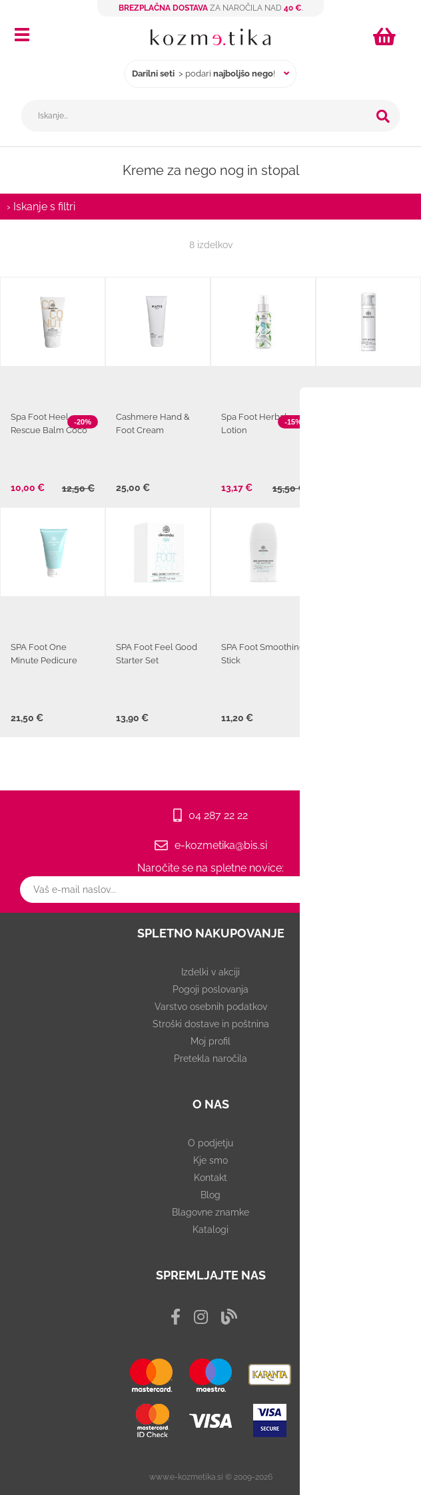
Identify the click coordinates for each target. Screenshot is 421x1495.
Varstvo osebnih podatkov (211, 1006)
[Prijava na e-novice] (401, 889)
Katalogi (210, 1229)
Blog (210, 1195)
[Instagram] (201, 1317)
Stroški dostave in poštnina (211, 1024)
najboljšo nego (243, 74)
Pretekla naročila (210, 1058)
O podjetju (210, 1143)
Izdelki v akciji (210, 972)
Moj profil (210, 1041)
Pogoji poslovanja (210, 989)
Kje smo (210, 1160)
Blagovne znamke (210, 1212)
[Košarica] (386, 36)
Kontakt (210, 1177)
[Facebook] (176, 1317)
